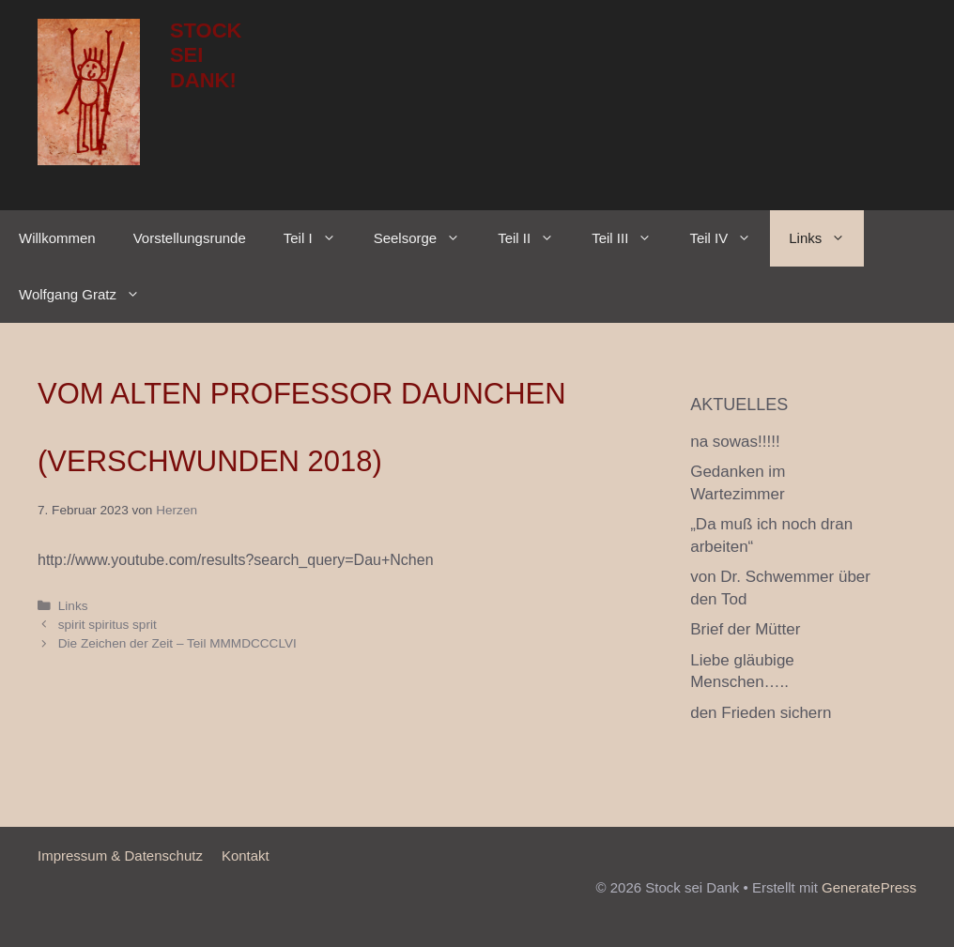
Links (73, 606)
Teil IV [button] (729, 238)
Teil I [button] (319, 238)
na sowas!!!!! (734, 442)
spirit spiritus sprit (107, 625)
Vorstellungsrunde (189, 238)
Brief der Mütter (745, 629)
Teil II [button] (535, 238)
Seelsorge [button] (427, 238)
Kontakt (245, 855)
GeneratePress (869, 887)
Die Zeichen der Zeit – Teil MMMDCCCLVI (177, 643)
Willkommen (57, 238)
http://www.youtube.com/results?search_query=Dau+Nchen (236, 560)
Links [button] (826, 238)
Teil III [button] (631, 238)
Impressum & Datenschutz (120, 855)
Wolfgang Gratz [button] (89, 295)
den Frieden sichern (760, 713)
